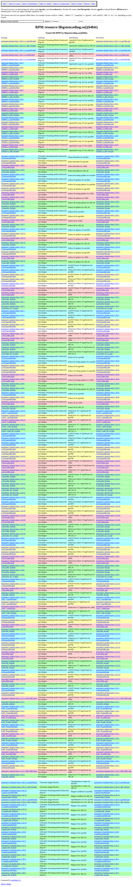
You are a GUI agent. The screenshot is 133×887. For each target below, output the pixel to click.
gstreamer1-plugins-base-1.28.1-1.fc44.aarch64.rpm (108, 212)
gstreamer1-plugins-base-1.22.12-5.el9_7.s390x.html (13, 607)
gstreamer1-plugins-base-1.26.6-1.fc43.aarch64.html (13, 357)
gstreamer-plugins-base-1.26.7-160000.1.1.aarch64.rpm (107, 82)
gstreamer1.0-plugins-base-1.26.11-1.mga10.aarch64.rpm (107, 792)
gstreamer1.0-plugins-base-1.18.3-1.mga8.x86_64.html (13, 874)
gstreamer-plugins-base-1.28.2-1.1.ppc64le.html (18, 41)
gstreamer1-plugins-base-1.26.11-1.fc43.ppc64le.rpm (108, 234)
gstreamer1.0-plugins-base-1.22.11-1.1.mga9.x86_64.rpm (107, 819)
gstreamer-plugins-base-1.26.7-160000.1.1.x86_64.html (12, 96)
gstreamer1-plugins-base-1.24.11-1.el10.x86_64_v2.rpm (108, 489)
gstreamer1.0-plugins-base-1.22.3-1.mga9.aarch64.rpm (106, 842)
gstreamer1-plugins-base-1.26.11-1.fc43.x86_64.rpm (108, 244)
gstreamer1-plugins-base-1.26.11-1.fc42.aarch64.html (13, 248)
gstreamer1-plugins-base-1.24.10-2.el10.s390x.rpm (108, 516)
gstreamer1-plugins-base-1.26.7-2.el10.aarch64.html (13, 266)
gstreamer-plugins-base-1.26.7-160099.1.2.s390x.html (12, 73)
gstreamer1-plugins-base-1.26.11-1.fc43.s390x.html (13, 239)
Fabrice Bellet (6, 884)
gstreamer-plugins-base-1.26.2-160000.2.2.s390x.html (12, 109)
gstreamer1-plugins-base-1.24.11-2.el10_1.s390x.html (13, 421)
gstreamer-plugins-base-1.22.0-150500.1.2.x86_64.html (12, 150)
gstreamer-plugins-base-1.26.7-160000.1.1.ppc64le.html (12, 87)
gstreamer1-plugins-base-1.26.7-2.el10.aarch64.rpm (108, 266)
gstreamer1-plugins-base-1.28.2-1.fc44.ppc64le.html (13, 184)
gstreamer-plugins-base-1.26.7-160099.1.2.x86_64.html (12, 78)
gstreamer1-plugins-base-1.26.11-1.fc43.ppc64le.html (13, 234)
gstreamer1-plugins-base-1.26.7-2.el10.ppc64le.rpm (108, 275)
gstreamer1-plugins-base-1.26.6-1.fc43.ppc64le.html (13, 366)
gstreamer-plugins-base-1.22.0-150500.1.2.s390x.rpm (107, 146)
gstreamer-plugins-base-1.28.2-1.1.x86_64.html (18, 46)
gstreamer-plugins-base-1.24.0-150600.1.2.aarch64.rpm (107, 119)
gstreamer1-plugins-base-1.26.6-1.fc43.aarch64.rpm (108, 357)
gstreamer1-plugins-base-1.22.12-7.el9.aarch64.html (13, 580)
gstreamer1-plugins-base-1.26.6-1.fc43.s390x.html (13, 375)
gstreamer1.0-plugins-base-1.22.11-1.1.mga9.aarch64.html (14, 815)
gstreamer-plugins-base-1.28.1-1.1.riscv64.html (18, 59)
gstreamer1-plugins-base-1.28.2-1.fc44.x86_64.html (13, 203)
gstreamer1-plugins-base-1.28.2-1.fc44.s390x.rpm (108, 194)
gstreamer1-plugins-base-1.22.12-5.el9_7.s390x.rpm (108, 607)
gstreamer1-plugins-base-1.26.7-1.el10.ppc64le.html (13, 321)
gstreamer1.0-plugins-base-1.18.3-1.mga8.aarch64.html (13, 869)
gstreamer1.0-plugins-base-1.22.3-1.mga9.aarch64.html (13, 842)
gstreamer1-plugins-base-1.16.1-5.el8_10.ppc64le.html (13, 730)
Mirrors (87, 4)
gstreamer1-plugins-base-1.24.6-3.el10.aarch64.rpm (108, 539)
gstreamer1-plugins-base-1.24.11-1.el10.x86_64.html (13, 475)
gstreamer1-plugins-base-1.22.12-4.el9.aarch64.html (13, 635)
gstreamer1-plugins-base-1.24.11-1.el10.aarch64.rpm (108, 435)
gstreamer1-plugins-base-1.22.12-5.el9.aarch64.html (13, 616)
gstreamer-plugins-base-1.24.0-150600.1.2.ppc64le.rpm (107, 123)
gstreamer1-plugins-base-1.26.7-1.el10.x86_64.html (13, 344)
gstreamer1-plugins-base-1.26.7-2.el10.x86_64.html (13, 298)
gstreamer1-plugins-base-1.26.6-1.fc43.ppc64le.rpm (108, 366)
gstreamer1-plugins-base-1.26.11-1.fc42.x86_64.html (13, 262)
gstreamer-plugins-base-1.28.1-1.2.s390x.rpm (112, 55)
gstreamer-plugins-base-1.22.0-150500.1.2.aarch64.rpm (107, 137)
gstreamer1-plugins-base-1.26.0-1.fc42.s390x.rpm (108, 403)
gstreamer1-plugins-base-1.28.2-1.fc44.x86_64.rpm (108, 203)
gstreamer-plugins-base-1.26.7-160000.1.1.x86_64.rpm (107, 96)
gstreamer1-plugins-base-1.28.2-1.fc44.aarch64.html (13, 175)
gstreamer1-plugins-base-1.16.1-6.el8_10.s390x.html (13, 717)
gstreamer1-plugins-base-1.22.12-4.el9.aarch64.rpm (108, 635)
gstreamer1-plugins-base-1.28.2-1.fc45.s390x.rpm (108, 166)
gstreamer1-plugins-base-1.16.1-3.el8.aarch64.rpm (108, 762)
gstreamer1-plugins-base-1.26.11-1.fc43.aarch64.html (13, 230)
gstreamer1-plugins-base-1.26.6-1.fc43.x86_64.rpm (108, 385)
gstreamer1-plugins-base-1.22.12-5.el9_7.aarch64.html (13, 598)
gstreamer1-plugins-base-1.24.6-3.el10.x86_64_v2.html (13, 576)
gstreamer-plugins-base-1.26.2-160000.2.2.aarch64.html (12, 100)
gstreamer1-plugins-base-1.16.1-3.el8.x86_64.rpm (108, 776)
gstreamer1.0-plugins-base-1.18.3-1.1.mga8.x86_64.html (13, 865)
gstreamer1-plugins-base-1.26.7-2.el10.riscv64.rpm (108, 284)
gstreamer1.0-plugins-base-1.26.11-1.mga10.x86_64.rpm (107, 796)
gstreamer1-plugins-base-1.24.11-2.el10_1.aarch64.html (13, 412)
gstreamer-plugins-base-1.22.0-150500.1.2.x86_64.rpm (107, 150)
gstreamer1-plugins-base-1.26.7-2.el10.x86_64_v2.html (13, 307)
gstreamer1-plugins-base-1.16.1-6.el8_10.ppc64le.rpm (108, 712)
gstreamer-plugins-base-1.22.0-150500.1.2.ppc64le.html (12, 141)
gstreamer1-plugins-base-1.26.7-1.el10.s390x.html (13, 335)
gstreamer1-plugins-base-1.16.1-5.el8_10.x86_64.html (13, 739)
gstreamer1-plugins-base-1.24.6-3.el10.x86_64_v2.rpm (108, 576)
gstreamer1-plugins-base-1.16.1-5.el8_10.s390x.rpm (108, 735)
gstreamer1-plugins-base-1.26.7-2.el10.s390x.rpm (108, 289)
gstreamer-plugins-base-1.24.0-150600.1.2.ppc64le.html (12, 123)
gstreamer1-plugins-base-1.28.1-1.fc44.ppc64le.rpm (108, 216)
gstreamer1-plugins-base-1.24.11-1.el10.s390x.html (13, 462)
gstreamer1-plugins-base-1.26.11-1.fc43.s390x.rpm (108, 239)
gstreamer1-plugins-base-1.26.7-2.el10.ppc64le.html (13, 275)
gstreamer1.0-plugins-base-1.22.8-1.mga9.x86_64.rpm (106, 837)
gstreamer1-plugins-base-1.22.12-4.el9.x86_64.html (13, 662)
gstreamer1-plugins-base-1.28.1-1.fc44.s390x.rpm (108, 221)
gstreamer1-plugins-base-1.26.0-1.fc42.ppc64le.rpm (108, 398)
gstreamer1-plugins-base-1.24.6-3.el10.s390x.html (13, 557)
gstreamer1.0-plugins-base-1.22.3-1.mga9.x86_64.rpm (106, 847)
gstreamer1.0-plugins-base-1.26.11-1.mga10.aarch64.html (14, 792)
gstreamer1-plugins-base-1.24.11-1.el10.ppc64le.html (13, 448)
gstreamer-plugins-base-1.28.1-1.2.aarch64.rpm (113, 50)
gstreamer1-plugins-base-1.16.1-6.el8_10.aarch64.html (13, 707)
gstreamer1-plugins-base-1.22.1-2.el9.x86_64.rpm (108, 703)
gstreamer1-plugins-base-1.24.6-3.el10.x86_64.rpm (108, 566)
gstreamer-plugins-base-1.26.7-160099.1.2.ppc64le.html (12, 68)
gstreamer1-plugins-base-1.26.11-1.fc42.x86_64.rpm (108, 262)
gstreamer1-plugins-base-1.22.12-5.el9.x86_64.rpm (108, 630)
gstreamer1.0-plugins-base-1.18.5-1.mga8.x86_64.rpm (106, 856)
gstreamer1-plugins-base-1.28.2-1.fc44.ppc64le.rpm (108, 184)
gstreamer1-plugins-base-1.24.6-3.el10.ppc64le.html (13, 548)
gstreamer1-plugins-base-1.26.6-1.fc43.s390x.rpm (108, 375)
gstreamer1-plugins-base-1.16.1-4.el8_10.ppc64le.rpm (108, 748)
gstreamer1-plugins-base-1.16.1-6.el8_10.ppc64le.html (13, 712)
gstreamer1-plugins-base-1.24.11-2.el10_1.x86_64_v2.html (13, 430)
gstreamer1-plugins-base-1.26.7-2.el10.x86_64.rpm (108, 298)
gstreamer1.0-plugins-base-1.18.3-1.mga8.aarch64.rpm (106, 869)
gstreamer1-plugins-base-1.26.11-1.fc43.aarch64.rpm (108, 230)
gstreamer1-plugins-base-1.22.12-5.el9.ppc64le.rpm (108, 621)
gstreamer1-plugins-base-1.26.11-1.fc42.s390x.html (13, 257)
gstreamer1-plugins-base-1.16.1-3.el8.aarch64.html (13, 762)
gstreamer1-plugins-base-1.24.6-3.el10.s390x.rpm (108, 557)
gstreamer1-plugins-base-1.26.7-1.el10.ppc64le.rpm (108, 321)
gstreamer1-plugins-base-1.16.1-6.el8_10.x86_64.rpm (108, 721)
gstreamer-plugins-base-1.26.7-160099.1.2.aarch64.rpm (107, 64)
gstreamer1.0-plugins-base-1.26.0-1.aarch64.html (19, 800)
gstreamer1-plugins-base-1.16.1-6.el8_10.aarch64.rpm (108, 707)
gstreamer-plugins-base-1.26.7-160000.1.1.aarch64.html (12, 82)
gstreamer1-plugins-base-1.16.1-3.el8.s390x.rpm (113, 771)
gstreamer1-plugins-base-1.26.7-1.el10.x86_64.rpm (108, 344)
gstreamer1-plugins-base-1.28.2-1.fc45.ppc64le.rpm (108, 162)
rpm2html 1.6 (16, 880)
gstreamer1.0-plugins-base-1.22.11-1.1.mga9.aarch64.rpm (107, 815)
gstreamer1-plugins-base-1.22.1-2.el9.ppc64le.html (13, 694)
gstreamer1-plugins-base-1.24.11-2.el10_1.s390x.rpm (108, 421)
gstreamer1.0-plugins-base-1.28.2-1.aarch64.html (19, 782)
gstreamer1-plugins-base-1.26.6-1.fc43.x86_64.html (13, 385)
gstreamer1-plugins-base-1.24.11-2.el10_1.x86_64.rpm (108, 425)
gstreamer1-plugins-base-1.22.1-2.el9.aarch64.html (13, 689)
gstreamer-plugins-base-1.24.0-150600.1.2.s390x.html (12, 128)
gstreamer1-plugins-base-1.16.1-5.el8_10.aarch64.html (13, 726)
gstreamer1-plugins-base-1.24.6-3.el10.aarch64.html (13, 539)
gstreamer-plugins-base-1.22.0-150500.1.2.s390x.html (12, 146)
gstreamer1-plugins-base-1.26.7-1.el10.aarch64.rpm (108, 312)
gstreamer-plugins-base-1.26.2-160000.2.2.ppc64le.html (12, 105)
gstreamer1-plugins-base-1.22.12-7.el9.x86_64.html (13, 594)
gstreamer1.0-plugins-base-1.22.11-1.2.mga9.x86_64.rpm (107, 810)
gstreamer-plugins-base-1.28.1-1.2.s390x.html (18, 55)
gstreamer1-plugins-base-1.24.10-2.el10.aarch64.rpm (108, 498)
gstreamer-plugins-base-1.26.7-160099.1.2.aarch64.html (12, 64)
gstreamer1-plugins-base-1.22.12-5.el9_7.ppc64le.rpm (108, 603)
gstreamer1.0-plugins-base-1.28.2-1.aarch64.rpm (111, 782)
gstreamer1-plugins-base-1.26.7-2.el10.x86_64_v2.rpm (108, 307)
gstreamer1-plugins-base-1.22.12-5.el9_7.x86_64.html (13, 612)
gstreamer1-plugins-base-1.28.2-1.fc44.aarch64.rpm (108, 175)
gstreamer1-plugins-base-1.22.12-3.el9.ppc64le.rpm (108, 676)
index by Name (76, 4)
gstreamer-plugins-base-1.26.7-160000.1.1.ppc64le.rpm (107, 87)
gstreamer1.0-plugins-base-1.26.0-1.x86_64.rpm (111, 802)
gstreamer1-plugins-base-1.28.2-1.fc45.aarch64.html (13, 157)
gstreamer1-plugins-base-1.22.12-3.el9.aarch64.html (13, 671)
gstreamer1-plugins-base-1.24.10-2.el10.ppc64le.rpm (108, 507)
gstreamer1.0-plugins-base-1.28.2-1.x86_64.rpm (111, 787)
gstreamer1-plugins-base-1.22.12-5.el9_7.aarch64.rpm (108, 598)
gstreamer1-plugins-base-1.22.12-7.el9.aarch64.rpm (108, 580)
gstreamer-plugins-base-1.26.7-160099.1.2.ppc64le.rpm (107, 68)
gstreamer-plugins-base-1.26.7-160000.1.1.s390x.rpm (107, 91)
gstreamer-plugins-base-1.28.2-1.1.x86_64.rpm (113, 46)
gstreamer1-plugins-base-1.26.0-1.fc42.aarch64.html (13, 394)
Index (5, 4)
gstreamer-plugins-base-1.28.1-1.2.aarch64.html (18, 50)
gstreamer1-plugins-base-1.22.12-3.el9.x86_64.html (13, 685)
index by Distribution (30, 4)
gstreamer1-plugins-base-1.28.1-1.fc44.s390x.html (13, 221)
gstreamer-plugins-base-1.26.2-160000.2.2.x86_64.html (12, 114)
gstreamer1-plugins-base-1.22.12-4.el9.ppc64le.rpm (108, 644)
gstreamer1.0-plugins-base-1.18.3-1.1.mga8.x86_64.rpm (106, 865)
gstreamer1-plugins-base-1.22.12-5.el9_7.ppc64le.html (13, 603)
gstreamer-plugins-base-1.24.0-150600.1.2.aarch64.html (12, 119)
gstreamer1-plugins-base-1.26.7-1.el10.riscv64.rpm (108, 330)
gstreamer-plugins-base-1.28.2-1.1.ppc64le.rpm (113, 41)
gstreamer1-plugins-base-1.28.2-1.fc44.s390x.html (13, 194)
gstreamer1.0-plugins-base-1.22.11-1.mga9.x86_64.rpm (107, 828)
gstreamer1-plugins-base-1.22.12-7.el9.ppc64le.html (13, 585)
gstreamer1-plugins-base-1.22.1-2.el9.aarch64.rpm (108, 689)
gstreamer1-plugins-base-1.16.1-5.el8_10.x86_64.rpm (108, 739)
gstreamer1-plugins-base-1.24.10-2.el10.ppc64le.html (13, 507)
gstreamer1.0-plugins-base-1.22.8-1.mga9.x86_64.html (13, 837)
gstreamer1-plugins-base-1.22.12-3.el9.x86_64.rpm (108, 685)
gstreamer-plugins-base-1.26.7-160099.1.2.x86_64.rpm (107, 78)
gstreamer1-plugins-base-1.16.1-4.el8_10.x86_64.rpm (108, 757)
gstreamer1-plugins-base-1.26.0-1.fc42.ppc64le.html (13, 398)
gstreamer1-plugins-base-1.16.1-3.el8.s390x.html (19, 771)
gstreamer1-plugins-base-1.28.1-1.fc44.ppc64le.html (13, 216)
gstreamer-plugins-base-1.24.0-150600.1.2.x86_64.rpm (107, 132)
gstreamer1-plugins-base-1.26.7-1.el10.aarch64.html (13, 312)
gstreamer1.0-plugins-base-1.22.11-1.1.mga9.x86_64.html (14, 819)
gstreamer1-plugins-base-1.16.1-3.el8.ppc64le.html (13, 767)
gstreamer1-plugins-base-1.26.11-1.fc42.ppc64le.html (13, 253)
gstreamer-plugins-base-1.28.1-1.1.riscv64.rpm (113, 59)
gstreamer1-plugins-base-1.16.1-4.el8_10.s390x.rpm (108, 753)
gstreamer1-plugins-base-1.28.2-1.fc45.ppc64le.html (13, 162)
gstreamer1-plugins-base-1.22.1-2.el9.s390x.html (19, 698)
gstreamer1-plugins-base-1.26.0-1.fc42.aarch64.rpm (108, 394)
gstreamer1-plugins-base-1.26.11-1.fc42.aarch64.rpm (108, 248)
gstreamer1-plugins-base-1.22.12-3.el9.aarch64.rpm (108, 671)
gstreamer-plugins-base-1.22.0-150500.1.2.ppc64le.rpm (107, 141)
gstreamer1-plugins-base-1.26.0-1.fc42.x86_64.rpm (108, 407)
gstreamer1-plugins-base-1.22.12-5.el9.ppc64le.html (13, 621)
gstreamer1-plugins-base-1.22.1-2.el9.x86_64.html (13, 703)
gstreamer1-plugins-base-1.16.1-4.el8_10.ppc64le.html (13, 748)
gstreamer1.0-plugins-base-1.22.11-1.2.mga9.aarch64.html (14, 806)
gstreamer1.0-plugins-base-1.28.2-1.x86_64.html (19, 787)
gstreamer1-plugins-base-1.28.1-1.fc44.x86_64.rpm (108, 225)
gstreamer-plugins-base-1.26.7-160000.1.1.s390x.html (12, 91)
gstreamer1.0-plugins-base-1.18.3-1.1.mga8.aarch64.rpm (106, 860)
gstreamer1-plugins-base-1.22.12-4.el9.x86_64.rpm (108, 662)
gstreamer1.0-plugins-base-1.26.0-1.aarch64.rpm (111, 800)
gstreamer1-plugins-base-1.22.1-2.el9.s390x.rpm (113, 698)
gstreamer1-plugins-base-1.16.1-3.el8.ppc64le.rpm (108, 767)
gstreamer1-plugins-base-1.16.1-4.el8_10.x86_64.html (13, 757)
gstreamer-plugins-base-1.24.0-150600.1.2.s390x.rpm (107, 128)
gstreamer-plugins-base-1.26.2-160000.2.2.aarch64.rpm (107, 100)
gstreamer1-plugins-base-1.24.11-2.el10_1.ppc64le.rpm (108, 416)
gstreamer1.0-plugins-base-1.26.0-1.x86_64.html (19, 802)
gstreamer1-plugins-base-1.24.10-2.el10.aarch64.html (13, 498)
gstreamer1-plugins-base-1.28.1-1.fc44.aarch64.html (13, 212)
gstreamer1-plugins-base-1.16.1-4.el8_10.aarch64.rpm (108, 744)
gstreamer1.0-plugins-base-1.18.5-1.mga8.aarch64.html (13, 851)
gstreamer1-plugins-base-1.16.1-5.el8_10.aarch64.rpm (108, 726)
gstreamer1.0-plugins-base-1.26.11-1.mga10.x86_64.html (14, 796)
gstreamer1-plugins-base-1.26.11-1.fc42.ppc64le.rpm (108, 253)
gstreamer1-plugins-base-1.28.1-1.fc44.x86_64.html (13, 225)
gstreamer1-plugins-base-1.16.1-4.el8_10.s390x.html (13, 753)
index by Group (14, 4)
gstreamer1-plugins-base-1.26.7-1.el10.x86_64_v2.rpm (108, 353)
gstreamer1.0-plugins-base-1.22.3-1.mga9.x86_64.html (13, 847)
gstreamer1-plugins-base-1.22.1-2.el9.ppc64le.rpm (108, 694)
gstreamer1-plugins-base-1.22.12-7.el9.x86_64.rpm (108, 594)
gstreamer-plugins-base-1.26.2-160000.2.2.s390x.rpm (107, 109)
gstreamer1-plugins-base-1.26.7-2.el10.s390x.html (13, 289)
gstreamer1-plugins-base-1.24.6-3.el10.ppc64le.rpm (108, 548)
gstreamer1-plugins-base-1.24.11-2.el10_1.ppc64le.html (13, 416)
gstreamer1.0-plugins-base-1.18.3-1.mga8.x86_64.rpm (106, 874)
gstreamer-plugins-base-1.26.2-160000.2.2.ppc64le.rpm (107, 105)
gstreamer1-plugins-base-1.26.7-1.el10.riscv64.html (13, 330)
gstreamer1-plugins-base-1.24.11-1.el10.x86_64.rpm (108, 475)
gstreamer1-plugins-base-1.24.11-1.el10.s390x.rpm (108, 462)
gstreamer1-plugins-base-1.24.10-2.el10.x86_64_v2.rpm (108, 535)
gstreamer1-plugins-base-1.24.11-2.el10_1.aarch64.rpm (108, 412)
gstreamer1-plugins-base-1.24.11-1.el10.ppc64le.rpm (108, 448)
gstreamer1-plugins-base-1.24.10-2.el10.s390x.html (13, 516)
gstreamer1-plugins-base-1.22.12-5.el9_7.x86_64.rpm (108, 612)
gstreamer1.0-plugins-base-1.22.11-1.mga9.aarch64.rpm (107, 824)
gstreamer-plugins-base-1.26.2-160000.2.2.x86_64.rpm (107, 114)
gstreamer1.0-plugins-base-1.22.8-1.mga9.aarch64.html (13, 833)
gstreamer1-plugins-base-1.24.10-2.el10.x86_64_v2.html (13, 535)
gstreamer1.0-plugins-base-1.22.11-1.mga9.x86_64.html (14, 828)
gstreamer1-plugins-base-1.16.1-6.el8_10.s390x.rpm (108, 717)
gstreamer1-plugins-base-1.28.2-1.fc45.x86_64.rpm (108, 171)
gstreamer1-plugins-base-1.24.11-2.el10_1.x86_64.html (13, 425)
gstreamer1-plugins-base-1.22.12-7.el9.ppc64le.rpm (108, 585)
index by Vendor (45, 4)
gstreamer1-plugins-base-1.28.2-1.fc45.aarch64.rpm (108, 157)
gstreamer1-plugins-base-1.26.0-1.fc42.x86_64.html (13, 407)
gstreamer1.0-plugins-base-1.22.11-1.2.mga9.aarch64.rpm (107, 806)
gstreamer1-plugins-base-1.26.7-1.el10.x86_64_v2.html (13, 353)
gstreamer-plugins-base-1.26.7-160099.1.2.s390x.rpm (107, 73)
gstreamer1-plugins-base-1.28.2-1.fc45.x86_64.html (13, 171)
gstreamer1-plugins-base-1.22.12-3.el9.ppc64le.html (13, 676)
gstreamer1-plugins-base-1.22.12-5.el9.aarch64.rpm (108, 616)
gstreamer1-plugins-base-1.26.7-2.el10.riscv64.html (13, 284)
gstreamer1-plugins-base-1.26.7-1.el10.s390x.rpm (108, 335)
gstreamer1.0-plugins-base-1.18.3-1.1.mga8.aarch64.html (13, 860)
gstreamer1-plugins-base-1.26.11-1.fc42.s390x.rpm (108, 257)
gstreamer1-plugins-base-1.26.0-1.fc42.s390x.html (13, 403)
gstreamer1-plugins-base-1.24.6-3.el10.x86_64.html (13, 566)
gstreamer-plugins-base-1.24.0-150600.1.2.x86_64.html (12, 132)
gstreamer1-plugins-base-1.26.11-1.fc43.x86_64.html (13, 244)
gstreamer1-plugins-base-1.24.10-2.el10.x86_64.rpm (108, 526)
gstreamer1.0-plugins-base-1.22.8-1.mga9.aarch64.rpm (106, 833)
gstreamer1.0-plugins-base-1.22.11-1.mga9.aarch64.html (14, 824)
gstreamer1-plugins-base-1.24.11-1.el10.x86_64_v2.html (13, 489)
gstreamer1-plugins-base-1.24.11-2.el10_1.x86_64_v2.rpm (108, 430)
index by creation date (61, 4)
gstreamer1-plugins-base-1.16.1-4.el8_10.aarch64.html (13, 744)
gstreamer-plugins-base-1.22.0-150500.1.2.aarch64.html (12, 137)
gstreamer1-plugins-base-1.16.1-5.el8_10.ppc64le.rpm (108, 730)
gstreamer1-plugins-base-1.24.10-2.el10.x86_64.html (13, 526)
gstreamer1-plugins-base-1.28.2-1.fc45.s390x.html (13, 166)
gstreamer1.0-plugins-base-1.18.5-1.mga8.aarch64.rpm (106, 851)
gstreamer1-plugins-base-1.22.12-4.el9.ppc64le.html (13, 644)
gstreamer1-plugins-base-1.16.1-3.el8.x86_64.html (13, 776)
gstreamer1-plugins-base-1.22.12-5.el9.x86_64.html (13, 630)
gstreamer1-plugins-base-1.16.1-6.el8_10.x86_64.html (13, 721)
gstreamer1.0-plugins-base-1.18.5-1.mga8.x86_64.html (13, 856)
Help (93, 4)
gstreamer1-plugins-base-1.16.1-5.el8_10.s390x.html (13, 735)
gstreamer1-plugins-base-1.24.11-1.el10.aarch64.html (13, 435)
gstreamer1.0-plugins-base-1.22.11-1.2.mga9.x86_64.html (14, 810)
